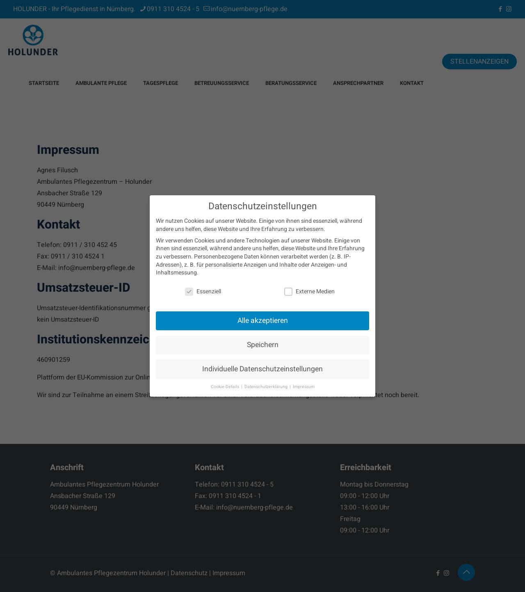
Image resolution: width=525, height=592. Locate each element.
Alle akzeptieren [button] (262, 320)
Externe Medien (309, 291)
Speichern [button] (262, 345)
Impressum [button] (304, 387)
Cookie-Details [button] (225, 387)
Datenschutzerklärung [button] (266, 387)
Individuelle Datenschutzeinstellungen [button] (262, 369)
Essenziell (203, 291)
